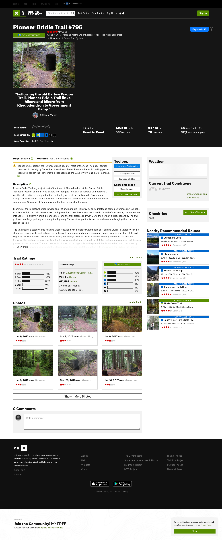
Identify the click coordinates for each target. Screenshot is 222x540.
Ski (56, 4)
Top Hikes (112, 13)
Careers (18, 474)
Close (194, 531)
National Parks (174, 469)
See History (193, 197)
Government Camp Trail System (66, 38)
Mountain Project (133, 464)
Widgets (85, 464)
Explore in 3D (199, 29)
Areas (50, 34)
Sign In (203, 13)
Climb (16, 4)
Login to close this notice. (51, 527)
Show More (22, 246)
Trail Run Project (175, 460)
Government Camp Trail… (79, 272)
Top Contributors (133, 455)
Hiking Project (174, 455)
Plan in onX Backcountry (127, 166)
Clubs (84, 469)
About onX (19, 469)
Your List (49, 141)
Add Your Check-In (195, 212)
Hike (34, 4)
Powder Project (175, 464)
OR (57, 34)
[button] (16, 65)
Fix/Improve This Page (127, 194)
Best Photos (98, 13)
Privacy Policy (206, 525)
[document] (195, 527)
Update (197, 193)
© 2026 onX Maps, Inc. (103, 491)
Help (83, 460)
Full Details (136, 257)
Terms (117, 491)
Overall (73, 281)
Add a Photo (135, 302)
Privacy (125, 491)
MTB (25, 4)
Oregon (73, 277)
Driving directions (127, 173)
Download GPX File (127, 179)
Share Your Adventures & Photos (141, 460)
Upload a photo (127, 189)
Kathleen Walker (48, 114)
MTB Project (130, 469)
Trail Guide (83, 13)
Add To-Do (37, 141)
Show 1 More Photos (77, 396)
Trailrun (45, 4)
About (84, 455)
